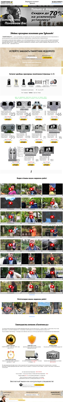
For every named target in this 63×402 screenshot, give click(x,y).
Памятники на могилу (6, 2)
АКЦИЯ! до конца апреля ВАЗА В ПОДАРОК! (16, 398)
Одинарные (26, 92)
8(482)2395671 (57, 2)
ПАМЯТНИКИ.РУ (7, 2)
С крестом (35, 92)
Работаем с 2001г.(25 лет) (7, 3)
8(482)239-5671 (55, 393)
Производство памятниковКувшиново (32, 2)
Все (22, 92)
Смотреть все (32, 295)
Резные (39, 92)
